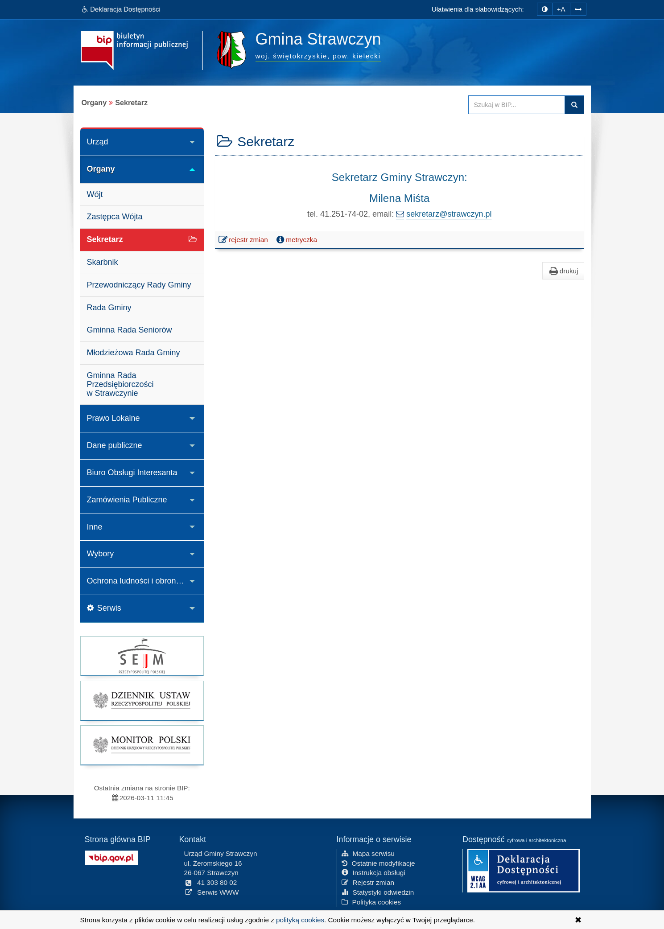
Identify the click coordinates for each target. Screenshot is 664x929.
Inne (95, 526)
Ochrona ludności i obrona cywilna (145, 580)
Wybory (100, 553)
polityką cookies (300, 920)
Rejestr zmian (368, 882)
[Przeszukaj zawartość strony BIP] (516, 104)
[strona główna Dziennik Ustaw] (142, 700)
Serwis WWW (211, 892)
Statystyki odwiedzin (378, 892)
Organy (101, 168)
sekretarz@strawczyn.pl (448, 214)
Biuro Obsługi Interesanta (132, 472)
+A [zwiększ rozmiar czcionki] (561, 9)
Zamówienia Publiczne (127, 499)
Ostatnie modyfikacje (378, 863)
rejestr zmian (243, 240)
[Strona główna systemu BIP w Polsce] (111, 857)
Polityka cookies (371, 902)
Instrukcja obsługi (373, 872)
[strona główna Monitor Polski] (142, 745)
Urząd (97, 141)
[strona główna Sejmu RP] (142, 656)
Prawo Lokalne (113, 418)
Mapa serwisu (368, 853)
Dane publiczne (114, 445)
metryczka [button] (295, 240)
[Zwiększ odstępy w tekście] (578, 9)
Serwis (104, 608)
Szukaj (574, 104)
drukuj (563, 271)
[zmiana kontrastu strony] (545, 9)
